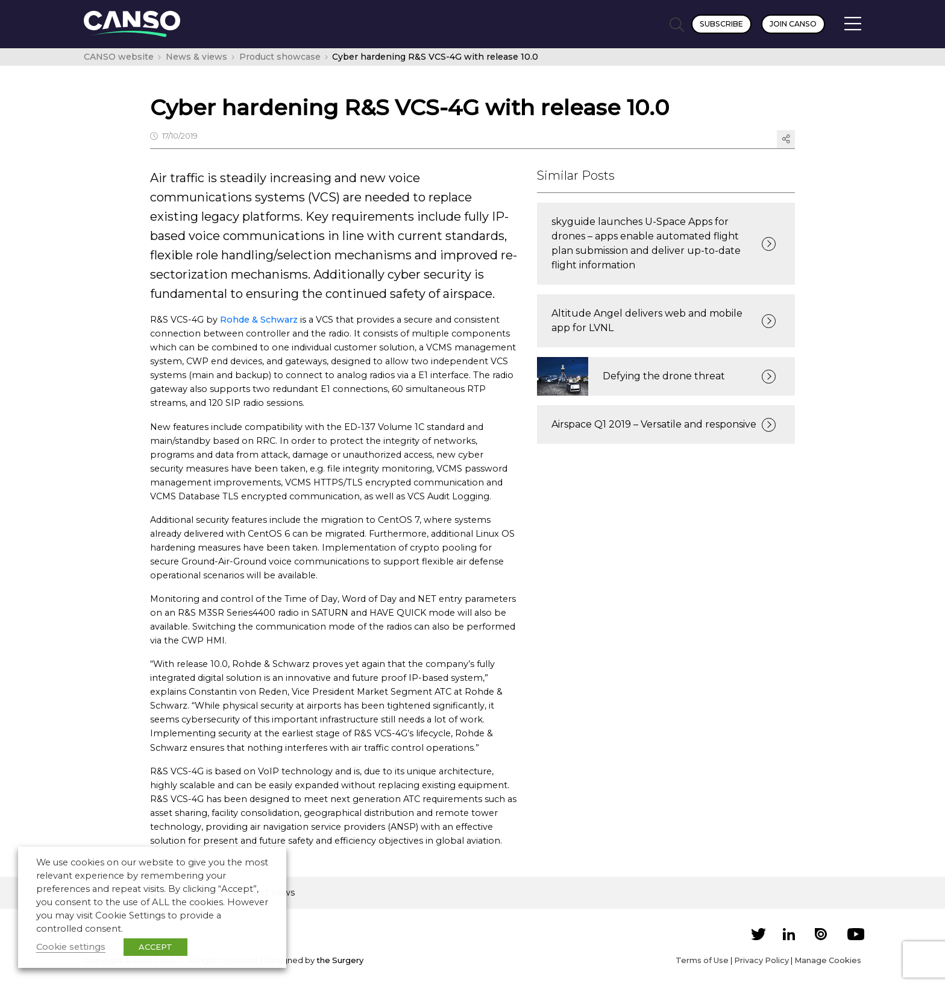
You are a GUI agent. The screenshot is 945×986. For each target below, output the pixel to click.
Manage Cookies (827, 960)
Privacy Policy (761, 960)
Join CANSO (793, 23)
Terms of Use (702, 960)
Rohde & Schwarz (259, 319)
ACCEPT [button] (155, 947)
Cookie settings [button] (70, 946)
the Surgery (339, 960)
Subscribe (721, 23)
